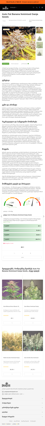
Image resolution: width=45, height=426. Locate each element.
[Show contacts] (37, 7)
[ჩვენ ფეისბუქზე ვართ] (40, 7)
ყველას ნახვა (7, 221)
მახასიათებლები (15, 63)
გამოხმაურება (25, 63)
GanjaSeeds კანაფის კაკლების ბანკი (26, 388)
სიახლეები (13, 7)
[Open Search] (33, 7)
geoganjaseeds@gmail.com (11, 391)
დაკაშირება (17, 421)
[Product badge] (3, 276)
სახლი (10, 421)
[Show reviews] (5, 315)
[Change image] (39, 30)
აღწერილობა (6, 63)
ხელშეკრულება (25, 421)
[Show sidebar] (42, 7)
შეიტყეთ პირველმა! (8, 416)
